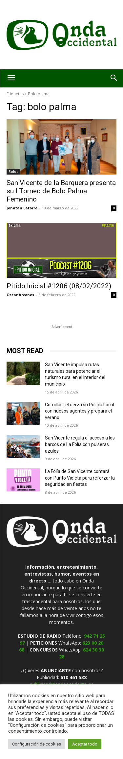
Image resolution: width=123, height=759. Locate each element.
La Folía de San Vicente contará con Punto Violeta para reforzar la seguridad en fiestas (80, 478)
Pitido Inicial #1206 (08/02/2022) (59, 286)
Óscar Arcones (20, 294)
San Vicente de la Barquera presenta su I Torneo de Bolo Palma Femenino (61, 191)
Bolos (13, 171)
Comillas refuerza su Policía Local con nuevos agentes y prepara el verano (79, 411)
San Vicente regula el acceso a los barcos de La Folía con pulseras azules (80, 444)
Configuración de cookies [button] (36, 744)
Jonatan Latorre (22, 207)
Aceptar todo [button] (84, 744)
